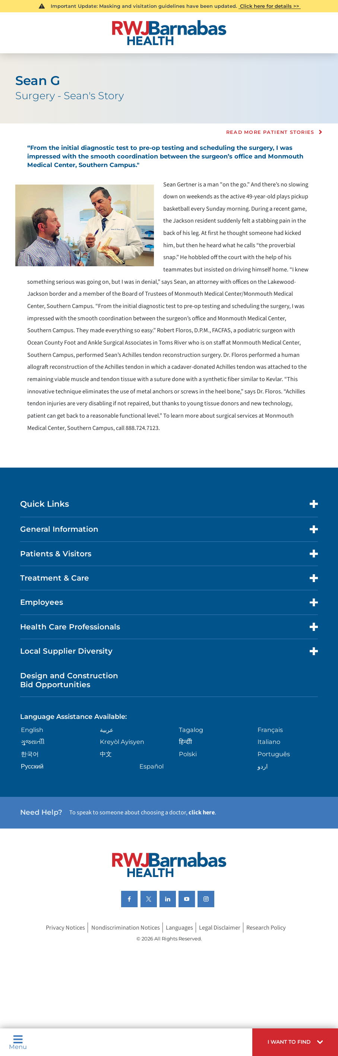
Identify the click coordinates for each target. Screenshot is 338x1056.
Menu (18, 1042)
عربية (107, 729)
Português (274, 754)
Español (151, 766)
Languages (179, 927)
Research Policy (266, 927)
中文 (106, 754)
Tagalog (191, 729)
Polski (188, 754)
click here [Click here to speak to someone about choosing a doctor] (202, 812)
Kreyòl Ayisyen (122, 741)
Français (270, 729)
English (32, 729)
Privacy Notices (65, 927)
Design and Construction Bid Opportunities (69, 680)
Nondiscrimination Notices (125, 927)
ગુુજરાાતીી (33, 741)
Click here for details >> (270, 6)
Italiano (269, 741)
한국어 (30, 754)
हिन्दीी (185, 741)
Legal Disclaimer (219, 927)
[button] (295, 1042)
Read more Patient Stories (270, 132)
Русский (32, 766)
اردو (263, 766)
